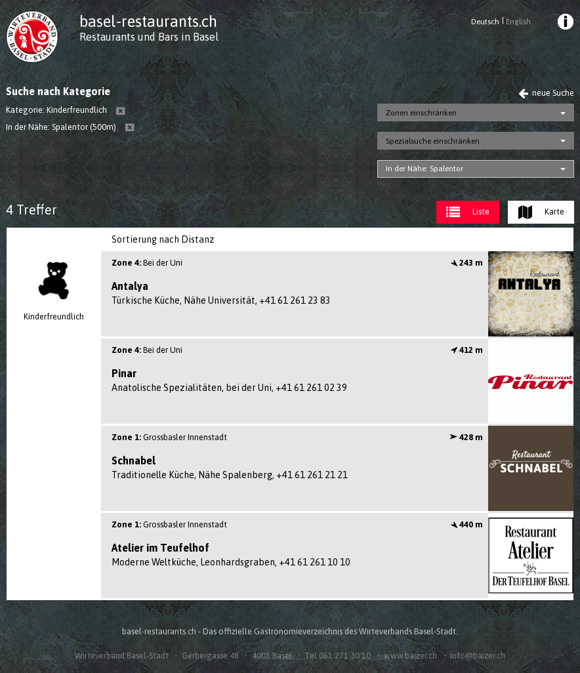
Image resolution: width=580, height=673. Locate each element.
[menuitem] (564, 23)
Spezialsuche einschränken (433, 141)
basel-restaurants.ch (148, 21)
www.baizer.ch (410, 656)
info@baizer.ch (477, 656)
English (518, 21)
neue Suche (546, 93)
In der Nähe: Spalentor (424, 168)
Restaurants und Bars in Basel (148, 37)
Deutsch (485, 21)
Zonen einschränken (421, 112)
